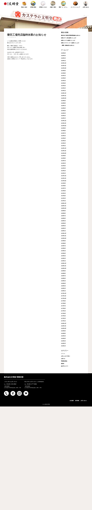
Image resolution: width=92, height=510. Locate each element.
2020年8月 (63, 213)
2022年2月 (63, 170)
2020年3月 (63, 225)
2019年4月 (63, 253)
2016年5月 (63, 335)
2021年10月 (63, 180)
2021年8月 (63, 185)
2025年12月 (63, 63)
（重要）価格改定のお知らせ (67, 45)
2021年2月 (63, 198)
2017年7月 (63, 305)
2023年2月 (63, 143)
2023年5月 (63, 135)
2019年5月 (63, 250)
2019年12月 (63, 233)
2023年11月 (63, 123)
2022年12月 (63, 148)
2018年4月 (63, 283)
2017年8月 (63, 303)
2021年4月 (63, 195)
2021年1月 (63, 200)
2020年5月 (63, 220)
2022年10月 (63, 153)
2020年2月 (63, 228)
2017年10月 (63, 298)
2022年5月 (63, 163)
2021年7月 (63, 188)
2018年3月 (63, 285)
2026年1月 (63, 60)
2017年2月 (63, 318)
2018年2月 (63, 288)
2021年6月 (63, 190)
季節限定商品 (64, 361)
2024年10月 (63, 98)
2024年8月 (63, 103)
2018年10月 (63, 268)
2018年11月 (63, 265)
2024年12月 (63, 93)
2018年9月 (63, 270)
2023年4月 (63, 138)
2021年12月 (63, 175)
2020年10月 (63, 208)
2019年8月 (63, 243)
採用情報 (77, 400)
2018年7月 (63, 275)
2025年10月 (63, 68)
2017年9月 (63, 300)
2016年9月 (63, 330)
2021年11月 (63, 178)
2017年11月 (63, 295)
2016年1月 (63, 345)
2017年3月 (63, 315)
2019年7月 (63, 245)
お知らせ (63, 358)
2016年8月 (63, 333)
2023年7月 (63, 133)
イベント (63, 353)
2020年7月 (63, 215)
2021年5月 (63, 193)
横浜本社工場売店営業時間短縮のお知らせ (70, 35)
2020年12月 (63, 203)
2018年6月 (63, 278)
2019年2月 (63, 258)
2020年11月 (63, 205)
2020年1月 (63, 230)
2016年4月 (63, 338)
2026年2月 (63, 58)
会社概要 (72, 400)
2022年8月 (63, 158)
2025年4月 (63, 83)
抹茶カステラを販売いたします (68, 40)
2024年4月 (63, 110)
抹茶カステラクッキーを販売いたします (70, 42)
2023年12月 (63, 120)
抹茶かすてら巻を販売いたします (68, 37)
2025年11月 (63, 65)
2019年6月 (63, 248)
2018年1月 (63, 290)
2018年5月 (63, 280)
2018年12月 (63, 263)
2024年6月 (63, 108)
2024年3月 (63, 113)
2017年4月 (63, 313)
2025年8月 (63, 73)
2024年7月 (63, 105)
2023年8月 (63, 130)
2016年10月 (63, 328)
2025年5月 (63, 80)
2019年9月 (63, 240)
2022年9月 (63, 155)
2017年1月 (63, 320)
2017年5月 (63, 310)
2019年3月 (63, 255)
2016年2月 (63, 343)
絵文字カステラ (64, 366)
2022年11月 (63, 150)
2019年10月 (63, 238)
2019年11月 (63, 235)
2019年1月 (63, 260)
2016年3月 (63, 340)
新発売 (62, 363)
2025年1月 (63, 90)
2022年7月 (63, 160)
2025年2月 (63, 88)
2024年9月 (63, 100)
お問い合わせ (84, 400)
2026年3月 (63, 55)
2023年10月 (63, 125)
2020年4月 (63, 223)
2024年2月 (63, 115)
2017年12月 (63, 293)
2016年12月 (63, 323)
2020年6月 (63, 218)
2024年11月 (63, 95)
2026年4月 (63, 53)
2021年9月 (63, 183)
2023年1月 (63, 145)
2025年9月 (63, 70)
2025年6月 (63, 78)
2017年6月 (63, 308)
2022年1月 (63, 173)
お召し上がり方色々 (65, 356)
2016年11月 (63, 325)
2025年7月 (63, 75)
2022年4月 (63, 165)
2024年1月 (63, 118)
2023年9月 (63, 128)
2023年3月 (63, 140)
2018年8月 (63, 273)
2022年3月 (63, 168)
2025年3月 (63, 85)
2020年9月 (63, 210)
